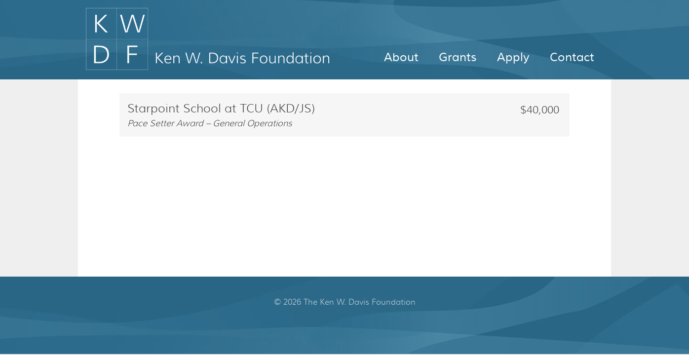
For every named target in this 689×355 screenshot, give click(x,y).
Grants (458, 57)
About (401, 57)
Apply (513, 57)
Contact (572, 57)
